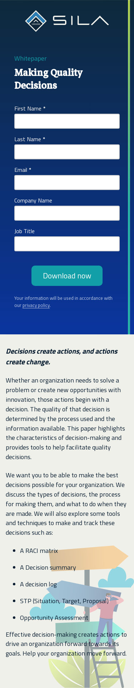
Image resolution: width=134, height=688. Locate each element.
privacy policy (36, 305)
